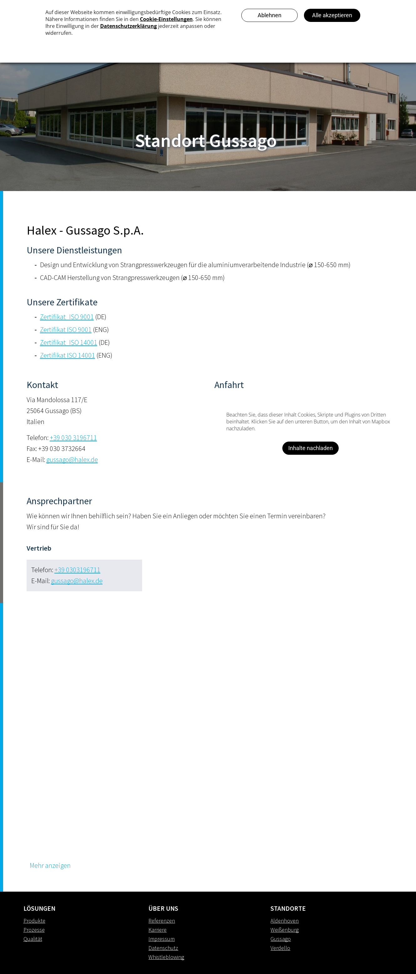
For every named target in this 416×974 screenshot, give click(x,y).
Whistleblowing (166, 957)
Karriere (157, 929)
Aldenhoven (284, 920)
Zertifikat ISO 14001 (67, 355)
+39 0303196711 (77, 569)
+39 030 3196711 (73, 437)
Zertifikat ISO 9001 (66, 329)
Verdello (280, 947)
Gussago (280, 938)
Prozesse (34, 929)
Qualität (32, 938)
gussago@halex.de (72, 459)
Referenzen (161, 920)
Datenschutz (163, 947)
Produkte (34, 920)
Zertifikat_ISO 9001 (67, 316)
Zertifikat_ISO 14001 (68, 342)
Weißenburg (284, 929)
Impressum (161, 938)
